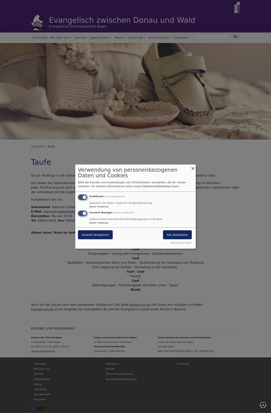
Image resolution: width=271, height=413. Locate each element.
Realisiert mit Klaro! (181, 243)
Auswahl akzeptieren (95, 234)
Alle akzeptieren (177, 234)
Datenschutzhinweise (157, 186)
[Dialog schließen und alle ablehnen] (193, 166)
